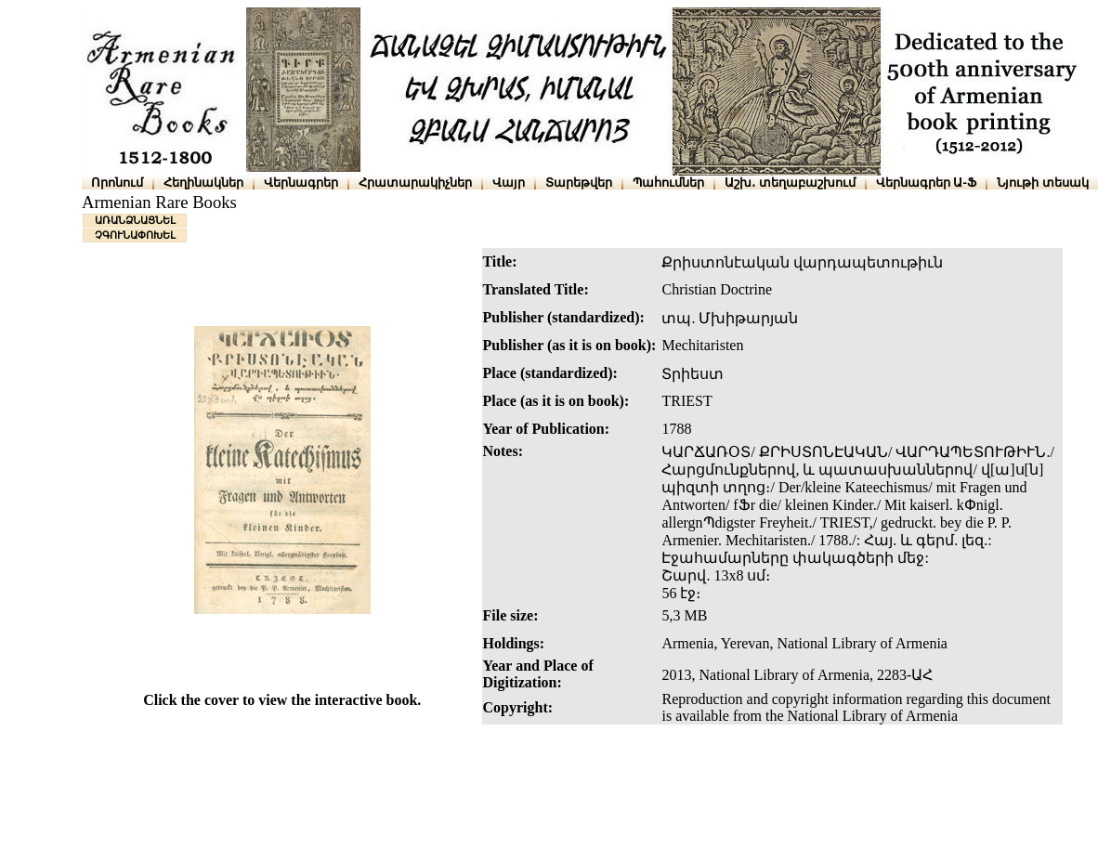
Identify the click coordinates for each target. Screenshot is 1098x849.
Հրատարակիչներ (415, 182)
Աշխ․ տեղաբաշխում (790, 182)
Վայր (508, 182)
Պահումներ (668, 182)
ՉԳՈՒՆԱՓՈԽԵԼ (135, 235)
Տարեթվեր (578, 182)
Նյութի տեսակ (1043, 182)
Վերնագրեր (301, 182)
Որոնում (117, 182)
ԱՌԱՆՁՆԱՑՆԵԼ (135, 220)
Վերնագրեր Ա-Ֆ (926, 182)
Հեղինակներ (203, 182)
